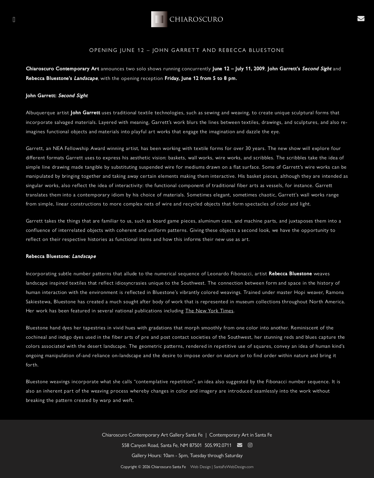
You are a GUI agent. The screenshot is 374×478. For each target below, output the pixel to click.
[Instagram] (250, 445)
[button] (14, 19)
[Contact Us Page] (361, 18)
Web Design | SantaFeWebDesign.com (222, 466)
